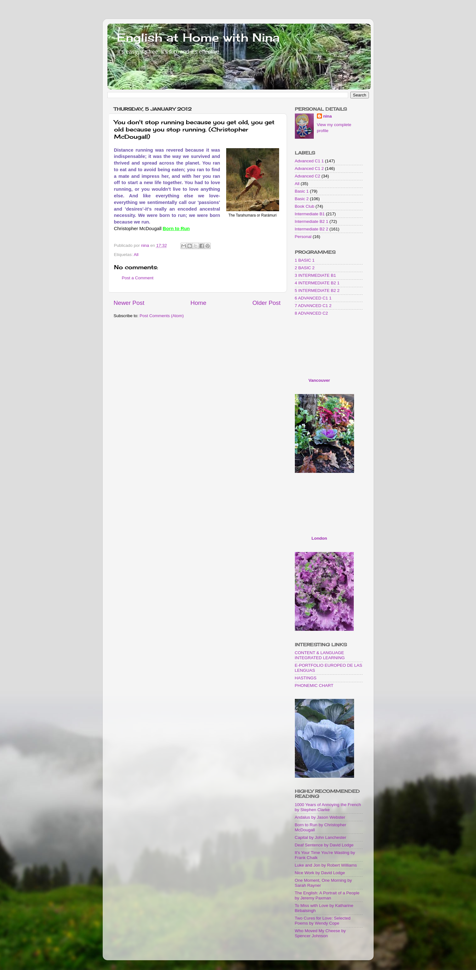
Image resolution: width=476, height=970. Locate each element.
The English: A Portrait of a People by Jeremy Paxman (327, 895)
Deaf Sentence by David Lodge (324, 845)
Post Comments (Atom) (162, 315)
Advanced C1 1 (309, 161)
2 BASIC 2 (305, 267)
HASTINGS (306, 678)
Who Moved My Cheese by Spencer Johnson (320, 933)
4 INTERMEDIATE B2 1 (317, 283)
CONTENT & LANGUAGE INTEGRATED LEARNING (320, 655)
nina (327, 116)
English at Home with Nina (198, 37)
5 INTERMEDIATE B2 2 (317, 290)
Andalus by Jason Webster (320, 817)
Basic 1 (302, 191)
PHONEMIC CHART (314, 685)
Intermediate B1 (310, 214)
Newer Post (129, 302)
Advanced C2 (307, 176)
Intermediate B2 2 (312, 229)
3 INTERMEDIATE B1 (315, 275)
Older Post (266, 302)
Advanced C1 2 (309, 168)
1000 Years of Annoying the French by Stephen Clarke (328, 807)
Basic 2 (302, 198)
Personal (303, 236)
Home (198, 302)
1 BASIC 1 (305, 260)
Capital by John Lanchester (321, 837)
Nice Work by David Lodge (320, 872)
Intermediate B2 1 (312, 221)
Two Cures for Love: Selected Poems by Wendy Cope (323, 921)
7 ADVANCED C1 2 (313, 305)
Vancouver (319, 380)
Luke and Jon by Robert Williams (326, 865)
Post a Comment (138, 278)
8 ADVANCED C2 (311, 313)
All (136, 254)
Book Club (304, 206)
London (319, 538)
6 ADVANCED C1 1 (313, 298)
